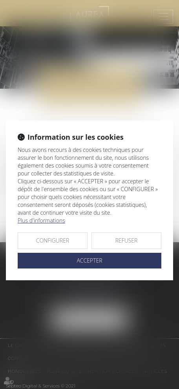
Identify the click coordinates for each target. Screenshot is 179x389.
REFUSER (126, 240)
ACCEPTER (89, 260)
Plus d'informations (41, 220)
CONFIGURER (52, 240)
